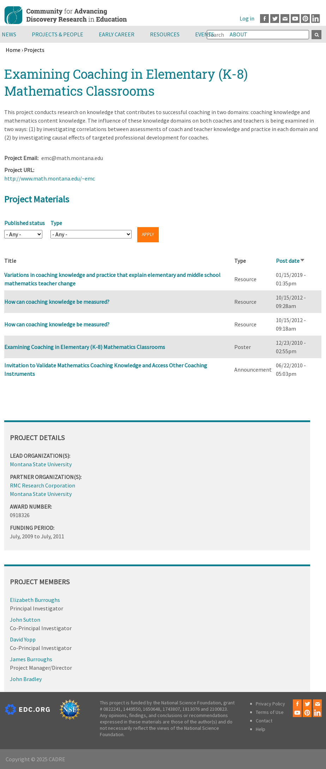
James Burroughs (31, 659)
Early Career (116, 34)
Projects (34, 49)
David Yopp (23, 639)
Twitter (274, 18)
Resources (165, 34)
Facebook (264, 18)
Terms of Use (270, 712)
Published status (24, 222)
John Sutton (25, 619)
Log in (247, 18)
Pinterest (305, 18)
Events (204, 34)
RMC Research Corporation (42, 485)
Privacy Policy (270, 703)
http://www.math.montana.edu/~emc (49, 178)
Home (13, 49)
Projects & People (57, 34)
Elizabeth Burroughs (35, 599)
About (238, 34)
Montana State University (41, 464)
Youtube (295, 18)
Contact (264, 720)
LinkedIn (315, 18)
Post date (290, 260)
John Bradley (26, 678)
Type (56, 222)
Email (284, 18)
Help (260, 729)
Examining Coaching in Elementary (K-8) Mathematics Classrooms (84, 346)
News (9, 34)
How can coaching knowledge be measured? (56, 301)
